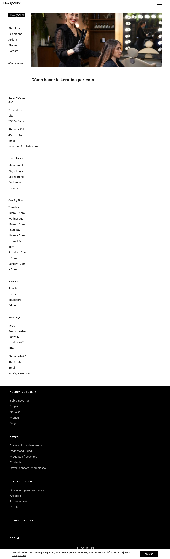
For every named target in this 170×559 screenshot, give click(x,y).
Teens (12, 294)
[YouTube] (22, 81)
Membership (16, 165)
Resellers (15, 507)
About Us (14, 28)
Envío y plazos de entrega (26, 445)
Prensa (14, 417)
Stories (12, 45)
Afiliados (15, 495)
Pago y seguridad (21, 451)
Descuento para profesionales (29, 490)
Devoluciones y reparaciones (28, 468)
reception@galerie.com (23, 146)
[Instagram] (13, 81)
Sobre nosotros (20, 400)
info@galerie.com (19, 373)
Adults (12, 305)
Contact (13, 51)
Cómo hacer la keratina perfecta (62, 79)
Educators (14, 299)
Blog (13, 423)
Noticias (15, 412)
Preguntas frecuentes (23, 456)
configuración (19, 555)
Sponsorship (16, 176)
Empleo (15, 406)
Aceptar (149, 554)
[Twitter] (22, 72)
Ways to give (16, 171)
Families (13, 288)
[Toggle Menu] (159, 3)
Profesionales (18, 501)
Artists (12, 39)
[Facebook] (13, 72)
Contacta (15, 462)
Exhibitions (15, 34)
